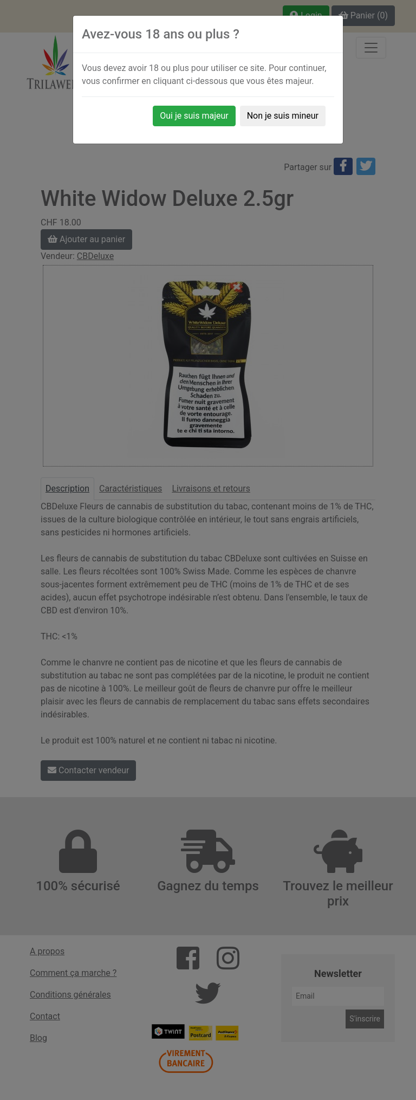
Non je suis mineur (282, 116)
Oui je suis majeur (194, 116)
